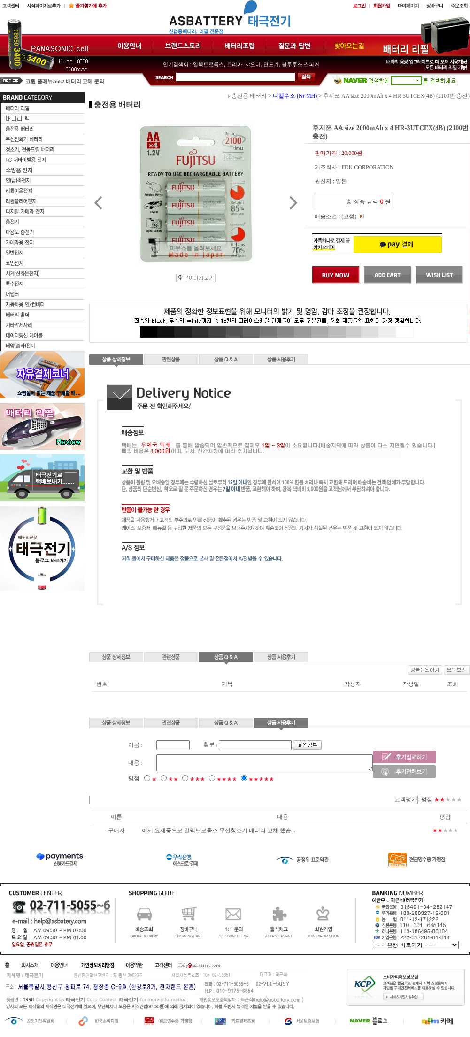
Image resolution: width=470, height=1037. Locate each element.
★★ (160, 779)
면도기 (271, 64)
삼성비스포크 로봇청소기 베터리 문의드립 (73, 80)
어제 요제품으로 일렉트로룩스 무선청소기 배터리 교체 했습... (218, 830)
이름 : (122, 745)
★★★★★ (248, 779)
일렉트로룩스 (208, 64)
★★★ (184, 779)
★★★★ (213, 779)
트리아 (234, 64)
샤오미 (253, 64)
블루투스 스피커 (300, 64)
